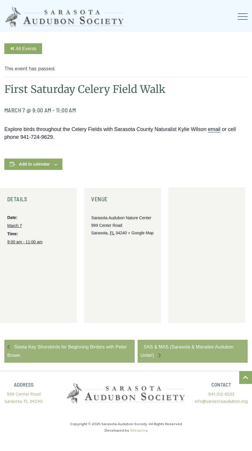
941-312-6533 (221, 394)
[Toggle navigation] (243, 16)
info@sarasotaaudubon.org (221, 402)
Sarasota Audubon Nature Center (121, 217)
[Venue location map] (206, 255)
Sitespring (139, 430)
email (214, 129)
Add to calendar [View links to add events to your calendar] (34, 164)
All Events (23, 48)
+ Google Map (141, 233)
